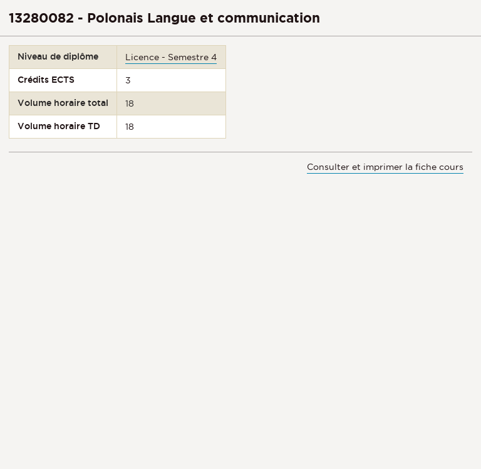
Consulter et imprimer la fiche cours (385, 167)
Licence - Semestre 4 (171, 57)
